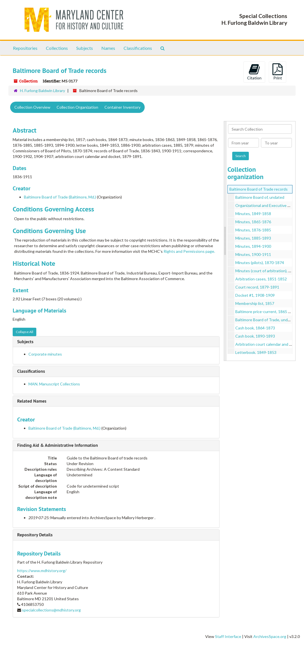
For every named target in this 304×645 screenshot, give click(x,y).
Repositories (25, 48)
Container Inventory (122, 107)
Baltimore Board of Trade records (258, 189)
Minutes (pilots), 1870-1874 (259, 262)
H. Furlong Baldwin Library (42, 90)
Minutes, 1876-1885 (253, 229)
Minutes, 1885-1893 (253, 238)
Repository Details (35, 535)
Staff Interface (228, 636)
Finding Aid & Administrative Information (57, 445)
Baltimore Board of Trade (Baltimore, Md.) (60, 197)
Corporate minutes (45, 354)
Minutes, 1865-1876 (253, 221)
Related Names (31, 401)
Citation (254, 71)
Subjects (84, 48)
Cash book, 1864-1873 (255, 327)
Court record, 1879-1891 (257, 287)
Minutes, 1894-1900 (253, 246)
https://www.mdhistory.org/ (41, 570)
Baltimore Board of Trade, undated (265, 319)
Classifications (138, 48)
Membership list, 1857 (254, 303)
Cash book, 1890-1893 (255, 336)
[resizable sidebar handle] (225, 241)
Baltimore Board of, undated (259, 197)
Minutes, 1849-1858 (253, 213)
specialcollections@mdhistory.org (51, 610)
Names (108, 48)
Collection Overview (32, 107)
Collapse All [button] (24, 332)
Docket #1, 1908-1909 (255, 295)
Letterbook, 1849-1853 (255, 352)
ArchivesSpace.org (269, 636)
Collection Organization (77, 107)
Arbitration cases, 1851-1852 (261, 278)
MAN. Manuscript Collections (54, 383)
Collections (57, 48)
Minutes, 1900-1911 (253, 254)
